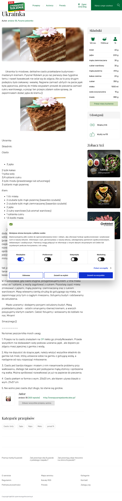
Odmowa (26, 275)
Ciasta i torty (8, 426)
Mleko (40, 426)
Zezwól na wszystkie (96, 275)
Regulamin (6, 480)
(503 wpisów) (34, 398)
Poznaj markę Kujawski (12, 458)
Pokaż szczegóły (101, 268)
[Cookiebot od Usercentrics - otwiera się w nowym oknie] (102, 224)
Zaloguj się (86, 485)
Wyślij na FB (98, 134)
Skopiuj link (98, 125)
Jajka (21, 426)
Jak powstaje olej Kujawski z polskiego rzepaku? (42, 459)
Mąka (30, 426)
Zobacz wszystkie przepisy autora (36, 403)
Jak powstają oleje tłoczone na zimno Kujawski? (70, 459)
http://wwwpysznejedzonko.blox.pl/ (59, 398)
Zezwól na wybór (61, 275)
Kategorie (85, 475)
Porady (44, 485)
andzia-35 (12, 21)
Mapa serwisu (47, 475)
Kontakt (84, 480)
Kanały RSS (46, 480)
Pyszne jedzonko (25, 21)
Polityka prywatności (11, 485)
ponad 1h (50, 426)
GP (42, 339)
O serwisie (6, 475)
